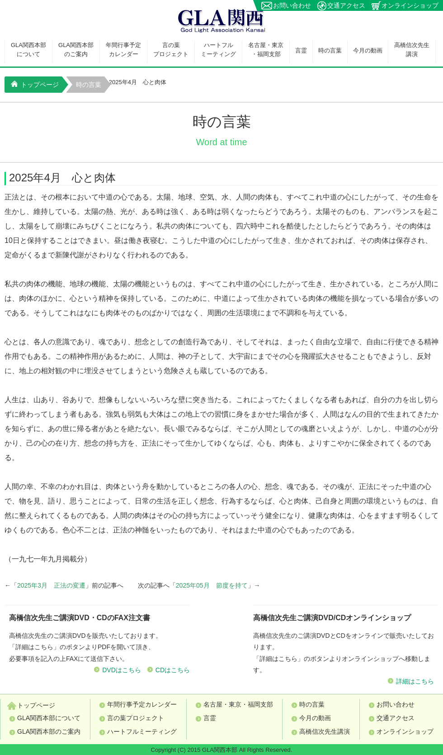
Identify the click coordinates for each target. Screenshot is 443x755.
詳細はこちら (415, 681)
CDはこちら (173, 670)
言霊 (301, 50)
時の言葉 (330, 50)
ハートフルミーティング (218, 49)
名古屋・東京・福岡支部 (265, 49)
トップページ (35, 84)
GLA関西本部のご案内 (76, 49)
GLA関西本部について (28, 49)
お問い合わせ (292, 5)
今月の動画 (367, 50)
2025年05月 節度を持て (212, 585)
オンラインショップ (410, 5)
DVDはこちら (121, 670)
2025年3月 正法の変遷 (51, 585)
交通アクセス (346, 5)
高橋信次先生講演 (411, 49)
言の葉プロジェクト (171, 49)
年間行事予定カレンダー (123, 49)
